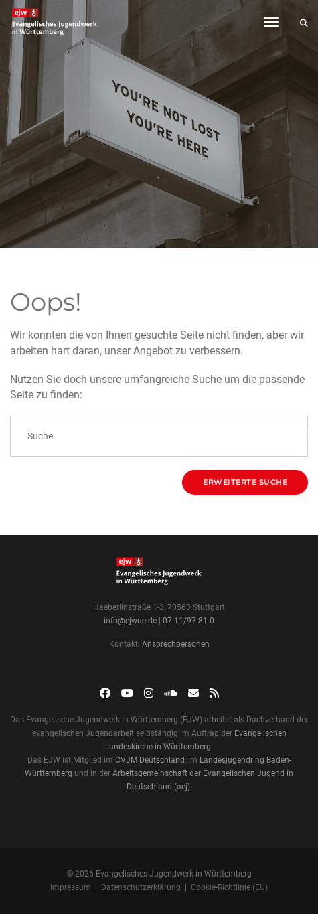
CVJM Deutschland (150, 760)
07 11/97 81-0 (188, 620)
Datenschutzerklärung (141, 887)
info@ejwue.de (130, 620)
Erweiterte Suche (245, 482)
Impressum (70, 887)
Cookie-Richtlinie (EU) (229, 887)
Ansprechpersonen (176, 644)
